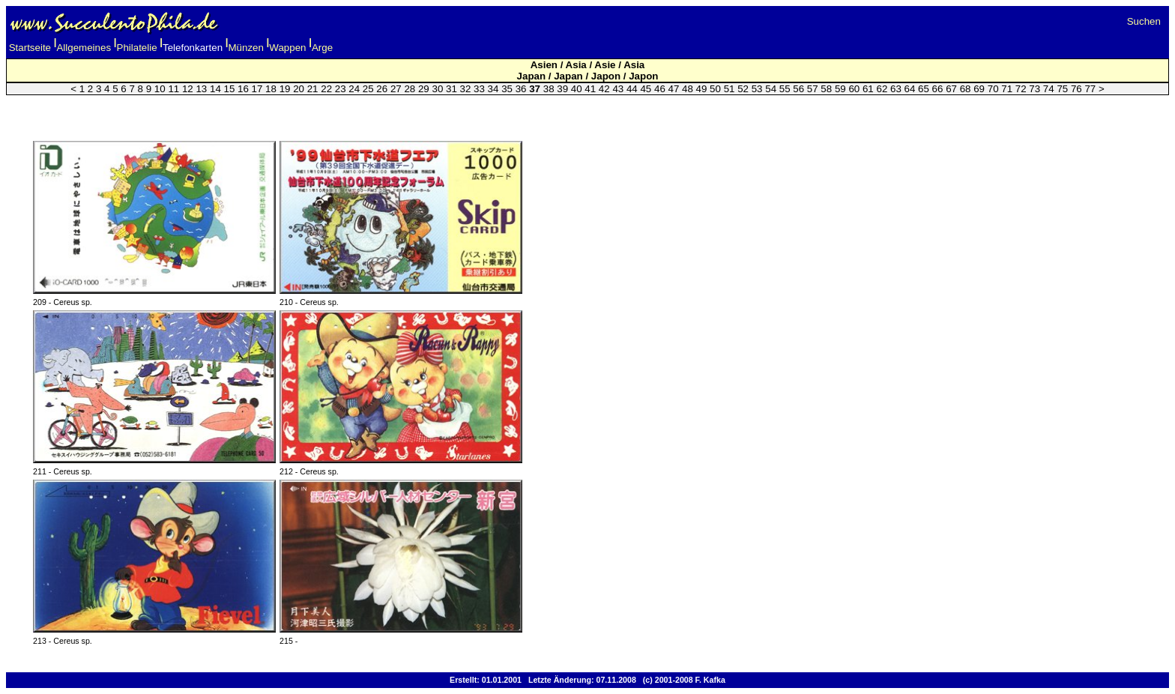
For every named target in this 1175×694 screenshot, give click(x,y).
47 (674, 88)
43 (617, 88)
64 (910, 88)
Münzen (246, 47)
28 (409, 88)
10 (160, 88)
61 (868, 88)
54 (770, 88)
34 (493, 88)
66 (937, 88)
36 (521, 88)
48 (687, 88)
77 (1090, 88)
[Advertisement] (587, 108)
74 (1048, 88)
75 (1062, 88)
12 (187, 88)
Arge (322, 47)
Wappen (287, 47)
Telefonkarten (193, 47)
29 (423, 88)
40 (576, 88)
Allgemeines (83, 47)
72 (1021, 88)
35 (507, 88)
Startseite (30, 47)
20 (298, 88)
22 (326, 88)
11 (173, 88)
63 (895, 88)
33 (479, 88)
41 (590, 88)
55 (785, 88)
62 (881, 88)
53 (757, 88)
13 (201, 88)
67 (951, 88)
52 (743, 88)
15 (229, 88)
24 (354, 88)
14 (215, 88)
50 (715, 88)
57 (812, 88)
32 (465, 88)
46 (659, 88)
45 (645, 88)
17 (257, 88)
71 (1006, 88)
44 (632, 88)
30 (437, 88)
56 (798, 88)
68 (965, 88)
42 (604, 88)
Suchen (1144, 21)
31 (451, 88)
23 (340, 88)
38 (549, 88)
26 (381, 88)
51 (729, 88)
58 (826, 88)
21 (312, 88)
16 (243, 88)
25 (368, 88)
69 (979, 88)
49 (701, 88)
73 (1034, 88)
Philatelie (137, 47)
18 (271, 88)
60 (854, 88)
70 (993, 88)
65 (923, 88)
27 (396, 88)
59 (840, 88)
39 (562, 88)
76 (1076, 88)
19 (285, 88)
